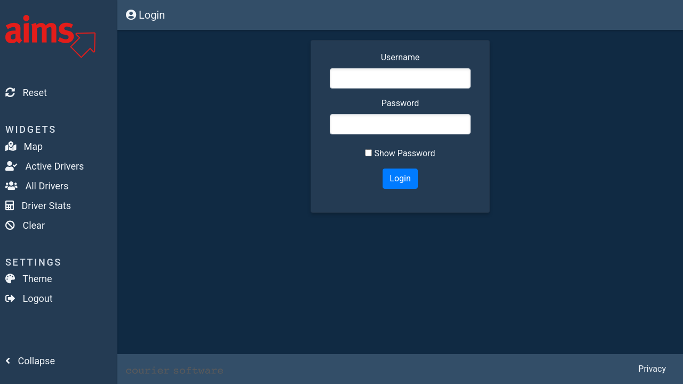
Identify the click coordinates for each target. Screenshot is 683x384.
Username (400, 57)
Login (145, 15)
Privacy (652, 369)
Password (400, 103)
